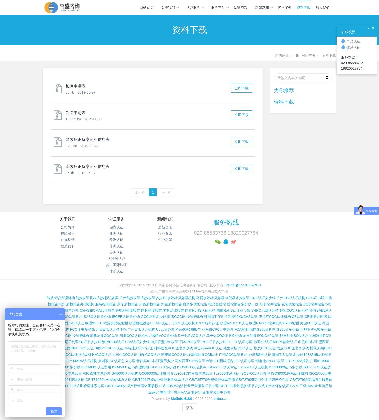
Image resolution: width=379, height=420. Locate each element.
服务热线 (226, 222)
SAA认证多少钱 (137, 342)
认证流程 (241, 8)
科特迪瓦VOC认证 (138, 348)
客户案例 (285, 8)
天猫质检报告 (149, 304)
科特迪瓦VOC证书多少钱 (173, 348)
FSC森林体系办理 (97, 374)
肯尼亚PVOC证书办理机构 (68, 336)
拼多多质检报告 (195, 304)
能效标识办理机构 (61, 298)
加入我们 (323, 8)
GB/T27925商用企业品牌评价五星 (262, 380)
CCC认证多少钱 (263, 298)
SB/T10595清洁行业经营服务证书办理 (189, 386)
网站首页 (147, 8)
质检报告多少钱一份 (242, 304)
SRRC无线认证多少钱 (268, 310)
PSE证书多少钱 (214, 342)
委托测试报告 (173, 310)
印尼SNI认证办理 (317, 355)
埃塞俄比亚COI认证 (202, 355)
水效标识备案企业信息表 (88, 166)
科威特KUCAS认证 (243, 317)
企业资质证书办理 (217, 392)
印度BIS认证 (308, 342)
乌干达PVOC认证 (191, 336)
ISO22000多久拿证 (222, 367)
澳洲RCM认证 (113, 342)
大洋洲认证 (116, 259)
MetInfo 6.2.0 (181, 399)
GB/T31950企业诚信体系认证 (108, 380)
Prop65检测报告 (188, 330)
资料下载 (304, 8)
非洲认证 (116, 246)
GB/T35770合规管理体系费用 (212, 380)
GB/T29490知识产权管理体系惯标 (131, 386)
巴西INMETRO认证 (78, 348)
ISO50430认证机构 (192, 367)
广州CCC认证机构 (291, 298)
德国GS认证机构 (263, 330)
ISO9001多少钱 (68, 367)
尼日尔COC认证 (124, 355)
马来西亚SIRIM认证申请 (194, 361)
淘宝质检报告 (171, 304)
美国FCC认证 (310, 323)
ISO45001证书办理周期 (130, 367)
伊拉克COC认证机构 (275, 317)
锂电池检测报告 (128, 310)
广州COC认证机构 (233, 355)
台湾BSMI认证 (260, 355)
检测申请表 (76, 86)
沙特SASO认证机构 (67, 317)
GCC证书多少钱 (153, 317)
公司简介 (68, 227)
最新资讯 (165, 227)
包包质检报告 (291, 304)
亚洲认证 (116, 234)
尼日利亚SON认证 (294, 336)
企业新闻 (165, 240)
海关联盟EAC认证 (165, 342)
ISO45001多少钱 (163, 367)
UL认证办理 (165, 330)
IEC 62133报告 (297, 361)
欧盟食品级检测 (115, 323)
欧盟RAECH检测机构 (265, 323)
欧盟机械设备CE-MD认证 (148, 323)
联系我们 (68, 246)
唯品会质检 (217, 304)
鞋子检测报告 (269, 304)
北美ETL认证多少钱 (111, 330)
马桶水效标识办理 (210, 298)
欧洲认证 (116, 240)
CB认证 (298, 317)
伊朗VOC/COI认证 (109, 348)
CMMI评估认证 (277, 386)
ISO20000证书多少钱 (285, 367)
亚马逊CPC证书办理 (218, 330)
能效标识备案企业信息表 (88, 140)
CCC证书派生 (317, 298)
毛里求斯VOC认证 (237, 348)
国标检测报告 (151, 310)
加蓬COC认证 (67, 355)
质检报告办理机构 (80, 304)
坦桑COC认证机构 (134, 336)
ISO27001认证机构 (253, 367)
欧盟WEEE (93, 323)
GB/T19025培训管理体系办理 (81, 386)
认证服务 (195, 8)
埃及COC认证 (265, 348)
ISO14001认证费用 (96, 367)
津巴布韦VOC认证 (208, 348)
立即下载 (242, 88)
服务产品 (220, 8)
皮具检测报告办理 (317, 304)
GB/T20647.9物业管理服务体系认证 (160, 380)
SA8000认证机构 (125, 374)
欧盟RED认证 (73, 323)
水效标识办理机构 (181, 298)
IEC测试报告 (223, 361)
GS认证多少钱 (288, 330)
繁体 (189, 408)
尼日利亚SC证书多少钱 (83, 342)
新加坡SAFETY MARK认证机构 (72, 361)
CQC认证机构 (297, 310)
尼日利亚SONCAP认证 (261, 336)
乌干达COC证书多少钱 (224, 336)
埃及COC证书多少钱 (293, 348)
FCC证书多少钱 (82, 330)
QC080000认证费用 (154, 374)
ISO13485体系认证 (67, 374)
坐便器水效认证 (237, 298)
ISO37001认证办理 (255, 374)
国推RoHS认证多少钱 (233, 310)
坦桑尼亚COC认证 (104, 336)
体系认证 (116, 271)
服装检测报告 (105, 304)
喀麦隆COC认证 (173, 355)
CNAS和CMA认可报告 (97, 310)
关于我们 (170, 8)
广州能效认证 (130, 298)
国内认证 (116, 227)
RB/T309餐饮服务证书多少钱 (242, 386)
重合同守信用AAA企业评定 (181, 392)
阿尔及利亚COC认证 (95, 355)
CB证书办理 (314, 317)
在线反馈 (68, 240)
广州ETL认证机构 (141, 330)
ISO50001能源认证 (69, 380)
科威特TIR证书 (215, 317)
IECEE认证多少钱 (126, 317)
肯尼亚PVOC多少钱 (315, 330)
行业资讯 (165, 234)
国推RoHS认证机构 (200, 310)
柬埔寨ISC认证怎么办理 (116, 361)
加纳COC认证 (149, 355)
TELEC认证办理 (239, 342)
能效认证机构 (86, 298)
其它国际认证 (116, 265)
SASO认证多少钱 (97, 317)
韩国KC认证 (262, 342)
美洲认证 (116, 252)
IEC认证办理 (244, 361)
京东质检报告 (127, 304)
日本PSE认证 (190, 342)
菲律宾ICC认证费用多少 (155, 361)
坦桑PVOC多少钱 (163, 336)
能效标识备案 (108, 298)
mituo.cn (221, 399)
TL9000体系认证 (226, 374)
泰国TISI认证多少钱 (287, 355)
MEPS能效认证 (285, 342)
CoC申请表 (76, 113)
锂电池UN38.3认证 (270, 361)
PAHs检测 (291, 323)
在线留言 (68, 234)
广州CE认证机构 (182, 323)
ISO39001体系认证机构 (289, 374)
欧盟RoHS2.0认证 (234, 323)
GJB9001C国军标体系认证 (191, 374)
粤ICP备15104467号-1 (243, 285)
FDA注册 (242, 330)
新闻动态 (264, 8)
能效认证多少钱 (154, 298)
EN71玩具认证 (207, 323)
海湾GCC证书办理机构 (185, 317)
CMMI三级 (298, 386)
